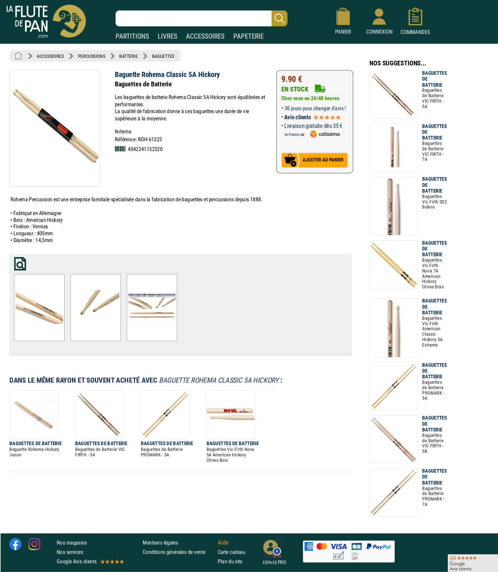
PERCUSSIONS (91, 56)
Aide (223, 542)
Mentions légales (160, 542)
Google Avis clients (90, 561)
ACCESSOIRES (205, 36)
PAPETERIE (248, 36)
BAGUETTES (163, 56)
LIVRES (167, 36)
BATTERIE (128, 56)
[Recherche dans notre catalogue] (201, 18)
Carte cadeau (231, 552)
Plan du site (230, 561)
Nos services (70, 552)
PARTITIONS (132, 36)
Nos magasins (72, 542)
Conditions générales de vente (179, 552)
